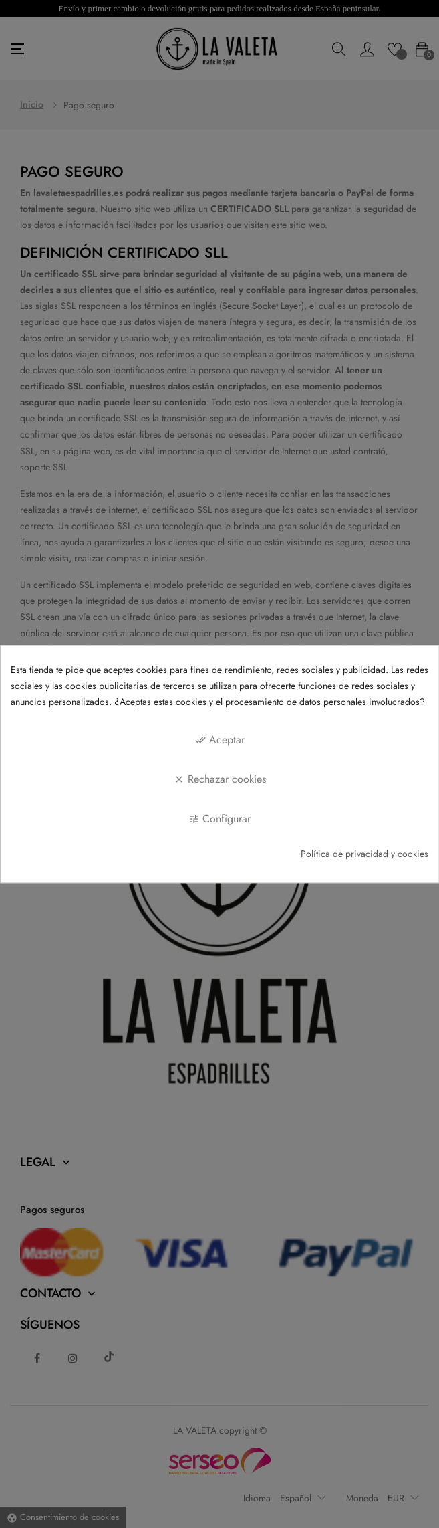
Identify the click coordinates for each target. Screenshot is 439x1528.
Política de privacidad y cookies (364, 854)
